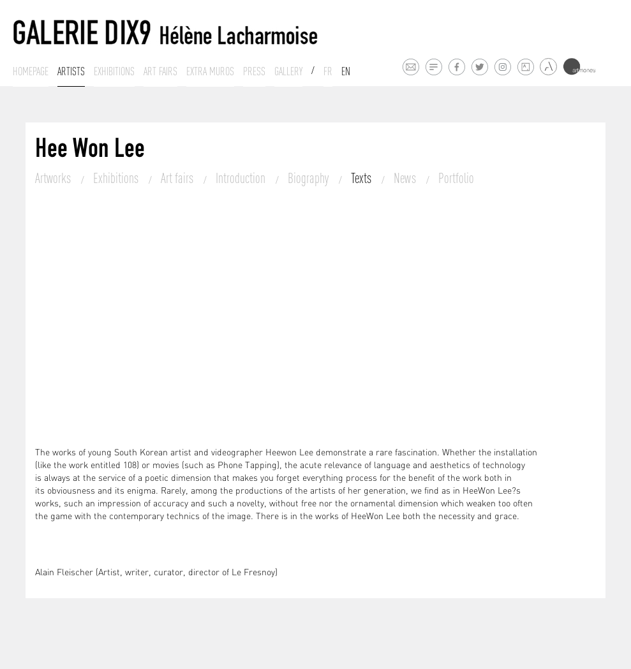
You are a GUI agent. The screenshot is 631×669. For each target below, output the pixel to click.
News (406, 178)
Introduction (242, 178)
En (345, 71)
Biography (309, 178)
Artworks (54, 178)
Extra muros (210, 71)
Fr (327, 71)
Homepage (30, 71)
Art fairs (160, 71)
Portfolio (456, 178)
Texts (362, 178)
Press (254, 71)
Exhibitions (114, 71)
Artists (71, 71)
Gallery (288, 71)
